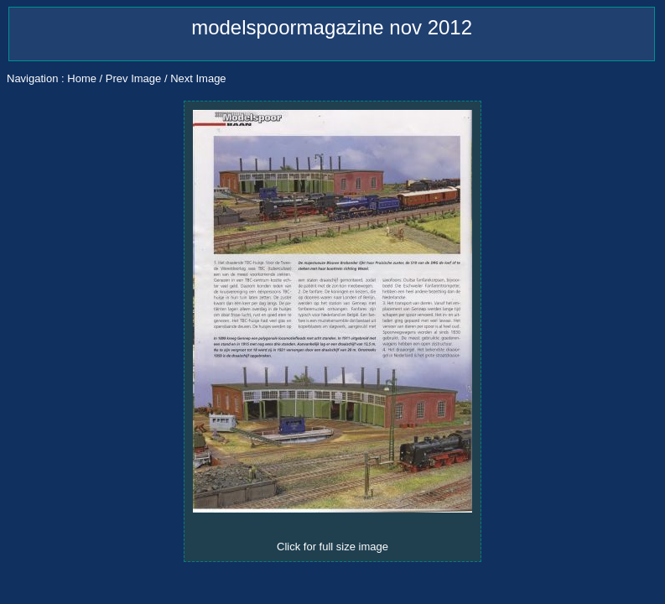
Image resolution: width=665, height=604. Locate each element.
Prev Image (133, 78)
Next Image (198, 78)
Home (81, 78)
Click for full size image (332, 546)
